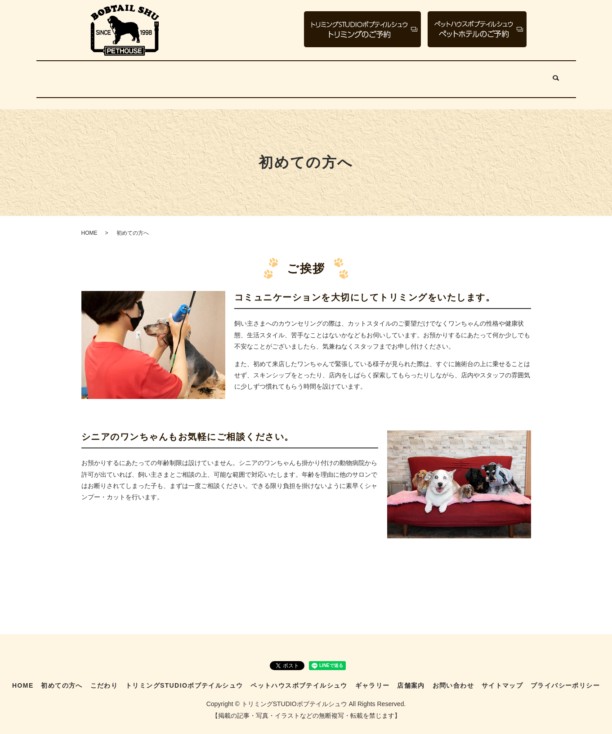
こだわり (155, 75)
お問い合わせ (522, 75)
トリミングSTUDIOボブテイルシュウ (239, 75)
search (556, 76)
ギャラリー (433, 75)
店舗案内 (476, 75)
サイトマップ (502, 679)
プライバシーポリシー (565, 679)
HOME (65, 75)
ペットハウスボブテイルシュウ (356, 75)
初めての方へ (109, 75)
